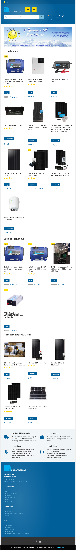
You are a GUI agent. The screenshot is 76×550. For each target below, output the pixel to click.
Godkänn (60, 547)
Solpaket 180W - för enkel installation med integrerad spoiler (37, 127)
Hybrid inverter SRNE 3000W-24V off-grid (35, 80)
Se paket (32, 140)
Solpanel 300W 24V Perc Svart (12, 174)
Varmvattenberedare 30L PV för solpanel (14, 218)
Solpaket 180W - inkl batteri (38, 363)
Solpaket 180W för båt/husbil (58, 364)
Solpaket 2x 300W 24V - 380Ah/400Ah (12, 408)
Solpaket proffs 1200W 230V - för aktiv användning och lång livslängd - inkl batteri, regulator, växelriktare (61, 128)
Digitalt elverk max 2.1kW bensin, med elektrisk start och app (13, 81)
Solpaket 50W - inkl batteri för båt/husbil (37, 408)
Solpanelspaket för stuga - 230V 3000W (37, 174)
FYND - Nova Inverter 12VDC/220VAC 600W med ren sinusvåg (13, 315)
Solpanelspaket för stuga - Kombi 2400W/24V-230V (60, 174)
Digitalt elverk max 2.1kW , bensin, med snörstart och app (13, 269)
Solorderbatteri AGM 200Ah (13, 125)
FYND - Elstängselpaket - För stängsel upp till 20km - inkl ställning (61, 269)
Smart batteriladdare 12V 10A (60, 80)
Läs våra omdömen (54, 20)
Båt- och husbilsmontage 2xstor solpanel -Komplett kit (14, 364)
